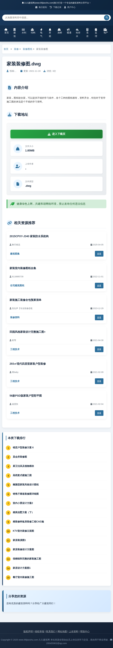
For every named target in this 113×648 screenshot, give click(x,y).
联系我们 (50, 631)
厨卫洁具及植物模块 (23, 466)
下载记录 (55, 7)
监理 (96, 32)
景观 (50, 32)
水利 (24, 31)
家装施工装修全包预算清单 (25, 299)
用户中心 (69, 7)
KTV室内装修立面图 (23, 531)
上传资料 (73, 631)
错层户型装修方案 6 (23, 447)
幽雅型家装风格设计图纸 (26, 484)
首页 (6, 31)
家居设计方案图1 (22, 568)
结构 (33, 31)
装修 (16, 49)
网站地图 (62, 631)
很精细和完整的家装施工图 (27, 558)
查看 (99, 253)
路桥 (60, 31)
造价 (87, 32)
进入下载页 (56, 133)
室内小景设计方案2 (23, 503)
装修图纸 (27, 49)
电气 (41, 32)
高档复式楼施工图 (22, 475)
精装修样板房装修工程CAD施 (28, 521)
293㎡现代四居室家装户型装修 (28, 363)
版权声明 (28, 631)
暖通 (69, 31)
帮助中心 (85, 631)
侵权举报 (39, 631)
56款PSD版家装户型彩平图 (26, 395)
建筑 (15, 32)
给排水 (78, 32)
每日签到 (41, 7)
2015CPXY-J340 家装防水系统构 (29, 236)
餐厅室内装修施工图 (23, 577)
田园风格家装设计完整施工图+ (28, 331)
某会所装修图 (20, 457)
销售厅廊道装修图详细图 (26, 494)
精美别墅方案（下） (23, 512)
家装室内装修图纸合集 (23, 268)
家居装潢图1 (19, 540)
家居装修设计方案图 (23, 549)
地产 (106, 31)
